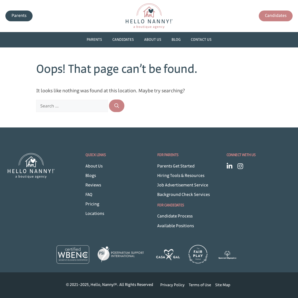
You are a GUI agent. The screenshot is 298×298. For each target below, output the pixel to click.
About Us (152, 40)
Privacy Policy (172, 285)
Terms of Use (200, 285)
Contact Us (201, 40)
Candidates (123, 40)
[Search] (116, 106)
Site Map (222, 285)
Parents (94, 40)
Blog (176, 40)
